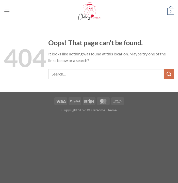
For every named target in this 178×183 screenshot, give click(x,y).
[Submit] (169, 74)
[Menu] (7, 11)
